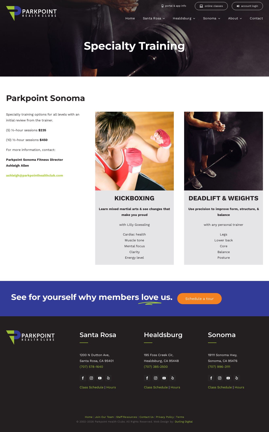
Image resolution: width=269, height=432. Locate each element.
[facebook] (83, 378)
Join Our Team (104, 416)
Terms (180, 416)
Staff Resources (126, 416)
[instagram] (91, 378)
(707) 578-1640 (91, 367)
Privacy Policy (165, 416)
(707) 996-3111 (219, 367)
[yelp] (108, 378)
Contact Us (146, 416)
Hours (111, 387)
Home (89, 416)
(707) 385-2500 (156, 367)
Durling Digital (184, 421)
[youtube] (100, 378)
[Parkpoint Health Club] (30, 332)
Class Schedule (91, 387)
